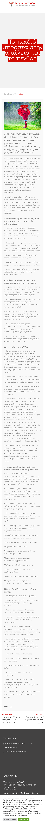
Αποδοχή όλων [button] (23, 819)
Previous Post (7, 714)
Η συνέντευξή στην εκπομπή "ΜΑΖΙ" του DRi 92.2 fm (11, 719)
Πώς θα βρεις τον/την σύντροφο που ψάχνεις (34, 719)
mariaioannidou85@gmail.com (16, 752)
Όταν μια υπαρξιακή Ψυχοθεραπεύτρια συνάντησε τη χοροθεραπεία (20, 785)
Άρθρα (20, 94)
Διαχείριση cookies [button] (10, 819)
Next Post (39, 714)
